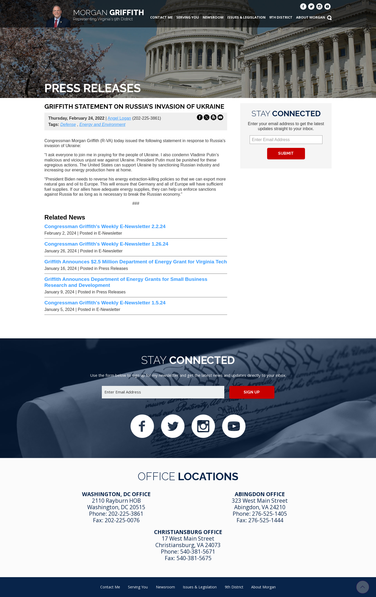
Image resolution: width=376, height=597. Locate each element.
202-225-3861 (125, 513)
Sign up (252, 392)
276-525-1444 (265, 520)
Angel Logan (119, 118)
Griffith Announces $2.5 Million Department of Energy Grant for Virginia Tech (135, 261)
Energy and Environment (102, 124)
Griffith (108, 14)
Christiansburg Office (188, 532)
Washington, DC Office (116, 494)
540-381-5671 (197, 551)
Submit (286, 153)
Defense (68, 124)
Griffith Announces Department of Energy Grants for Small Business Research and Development (125, 282)
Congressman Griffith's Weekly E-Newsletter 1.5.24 (105, 302)
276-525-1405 (269, 513)
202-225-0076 (122, 520)
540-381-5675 (194, 558)
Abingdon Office (260, 494)
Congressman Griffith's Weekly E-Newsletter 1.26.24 (106, 244)
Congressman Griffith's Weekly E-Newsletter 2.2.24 (105, 226)
